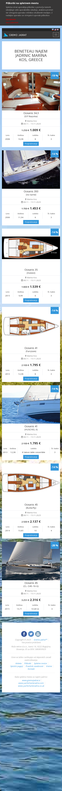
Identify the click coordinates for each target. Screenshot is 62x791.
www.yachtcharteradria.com (31, 683)
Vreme (49, 666)
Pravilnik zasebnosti (34, 666)
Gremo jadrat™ (40, 639)
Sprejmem (11, 19)
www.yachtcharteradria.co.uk (31, 686)
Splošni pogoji (16, 666)
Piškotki (27, 663)
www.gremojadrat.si (31, 680)
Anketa (18, 663)
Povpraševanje (31, 143)
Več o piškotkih (12, 22)
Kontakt (31, 669)
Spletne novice (40, 663)
